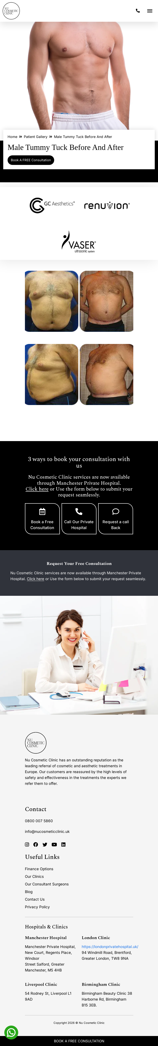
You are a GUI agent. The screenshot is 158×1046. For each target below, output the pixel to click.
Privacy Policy (37, 907)
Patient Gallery (35, 136)
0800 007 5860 (39, 821)
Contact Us (35, 899)
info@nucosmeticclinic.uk (47, 831)
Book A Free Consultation (79, 1041)
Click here (37, 489)
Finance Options (39, 869)
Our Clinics (34, 876)
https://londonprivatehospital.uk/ (110, 947)
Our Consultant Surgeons (47, 884)
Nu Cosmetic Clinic (91, 1022)
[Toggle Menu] (149, 10)
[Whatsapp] (11, 1032)
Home (12, 136)
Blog (29, 892)
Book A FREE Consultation (31, 160)
